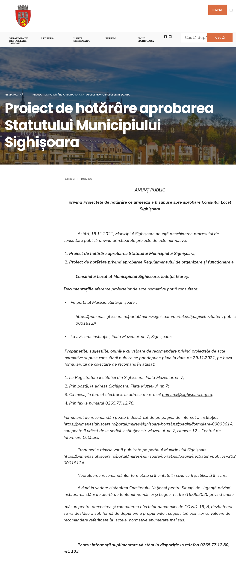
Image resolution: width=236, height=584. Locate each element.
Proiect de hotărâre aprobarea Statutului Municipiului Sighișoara (81, 94)
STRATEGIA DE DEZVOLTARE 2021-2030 (18, 41)
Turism (111, 38)
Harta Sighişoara (82, 39)
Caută (220, 37)
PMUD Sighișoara (146, 39)
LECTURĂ (47, 38)
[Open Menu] (231, 10)
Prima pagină (14, 94)
